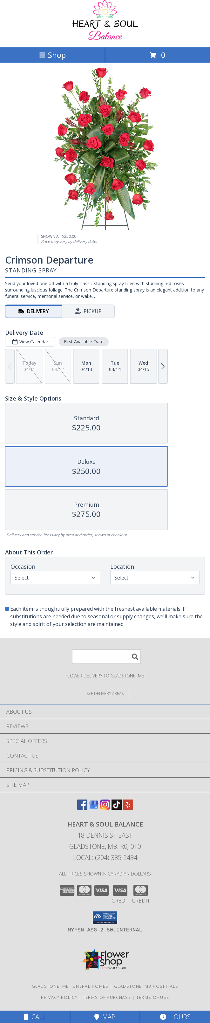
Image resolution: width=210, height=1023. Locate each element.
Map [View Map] (104, 1017)
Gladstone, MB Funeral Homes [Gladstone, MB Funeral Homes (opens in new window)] (70, 986)
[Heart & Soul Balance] (105, 38)
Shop (52, 55)
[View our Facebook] (82, 807)
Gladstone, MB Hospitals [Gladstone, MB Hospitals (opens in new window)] (146, 986)
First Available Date (84, 342)
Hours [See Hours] (175, 1017)
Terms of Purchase (107, 997)
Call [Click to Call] (34, 1017)
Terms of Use (152, 997)
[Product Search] (106, 656)
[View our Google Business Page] (94, 807)
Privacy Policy (59, 997)
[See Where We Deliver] (105, 693)
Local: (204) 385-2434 (105, 857)
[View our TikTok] (117, 807)
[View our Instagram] (105, 807)
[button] (105, 917)
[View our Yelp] (128, 807)
